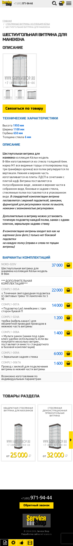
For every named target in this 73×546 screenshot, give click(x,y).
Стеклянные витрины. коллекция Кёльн (28, 24)
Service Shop (7, 3)
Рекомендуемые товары (21, 542)
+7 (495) (23, 3)
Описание (4, 542)
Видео (29, 542)
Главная (7, 21)
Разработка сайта (30, 534)
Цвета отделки (12, 542)
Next (71, 440)
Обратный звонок (36, 505)
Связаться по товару (24, 108)
